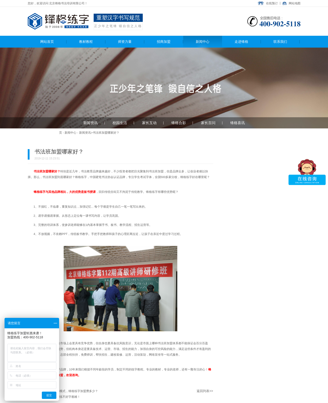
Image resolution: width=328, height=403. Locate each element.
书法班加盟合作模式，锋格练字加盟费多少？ (68, 391)
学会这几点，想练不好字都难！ (59, 396)
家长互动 (149, 123)
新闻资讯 (90, 123)
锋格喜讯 (237, 123)
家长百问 (208, 123)
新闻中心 (70, 132)
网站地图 (294, 3)
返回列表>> (205, 391)
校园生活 (120, 123)
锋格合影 (178, 123)
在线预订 (272, 3)
